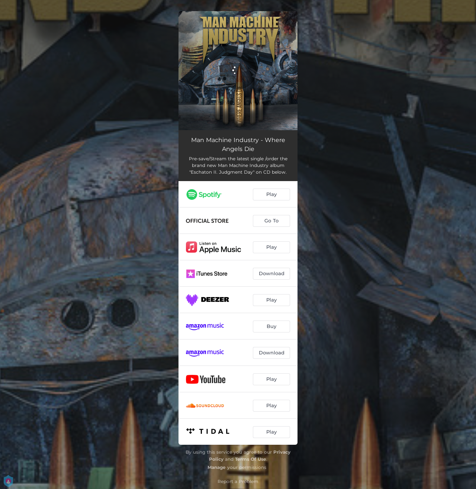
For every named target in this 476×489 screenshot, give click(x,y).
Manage (217, 467)
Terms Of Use (250, 459)
